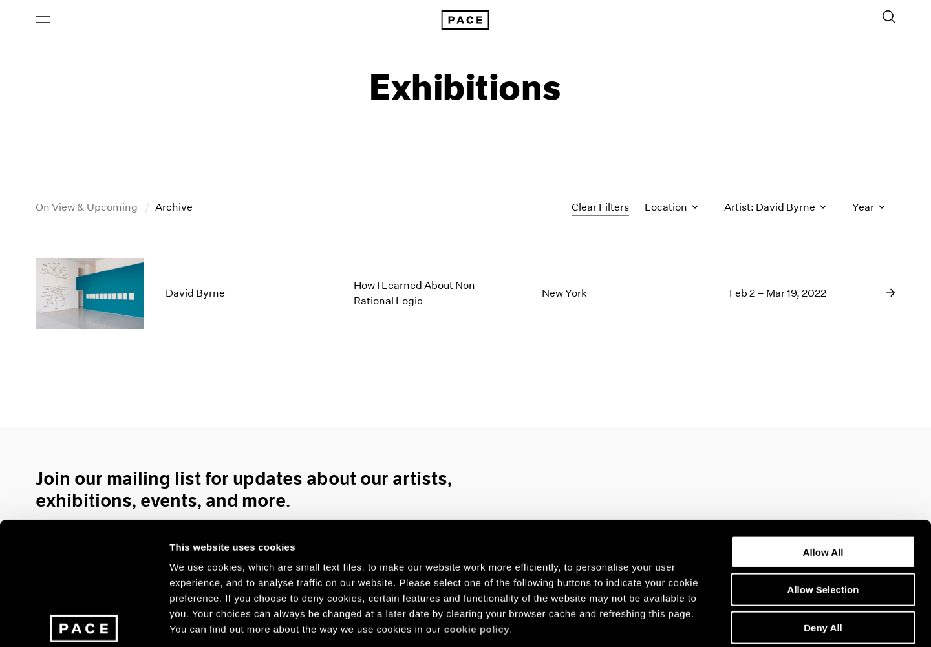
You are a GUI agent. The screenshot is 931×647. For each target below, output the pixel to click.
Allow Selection (823, 499)
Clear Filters (600, 208)
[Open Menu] (43, 20)
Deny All (823, 536)
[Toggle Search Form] (889, 17)
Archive (174, 209)
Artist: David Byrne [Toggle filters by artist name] (775, 209)
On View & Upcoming (88, 209)
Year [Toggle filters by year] (868, 209)
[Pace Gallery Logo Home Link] (465, 20)
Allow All (823, 461)
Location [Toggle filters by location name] (671, 209)
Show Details (679, 621)
